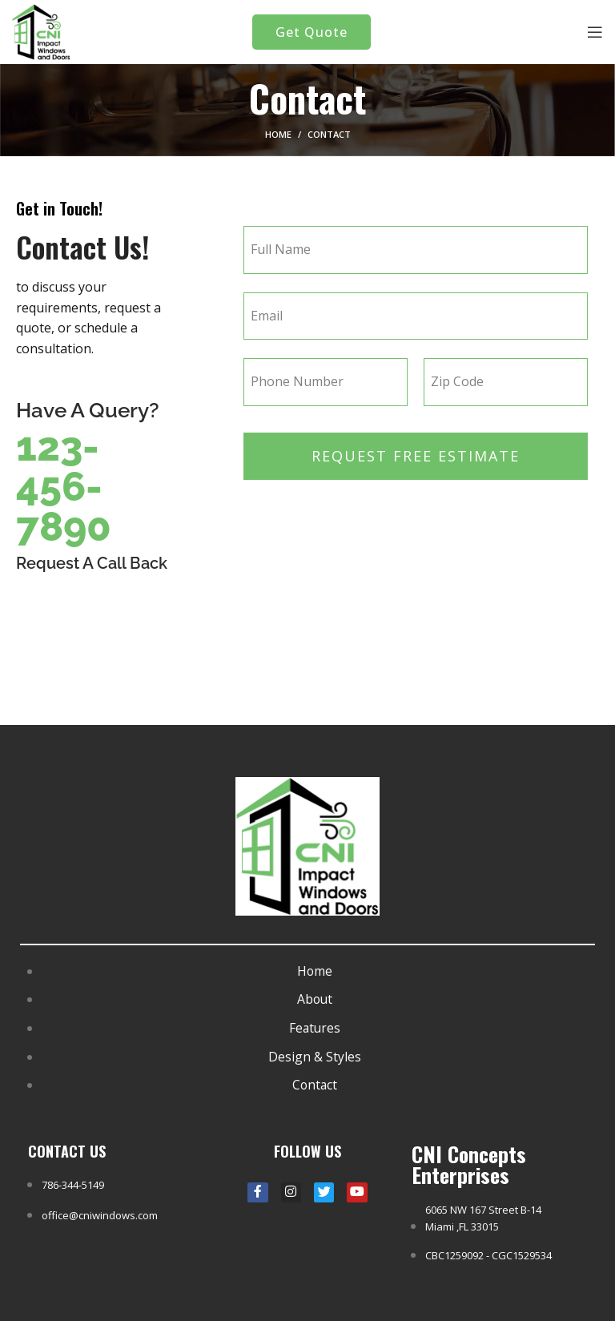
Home (278, 134)
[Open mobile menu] (595, 32)
